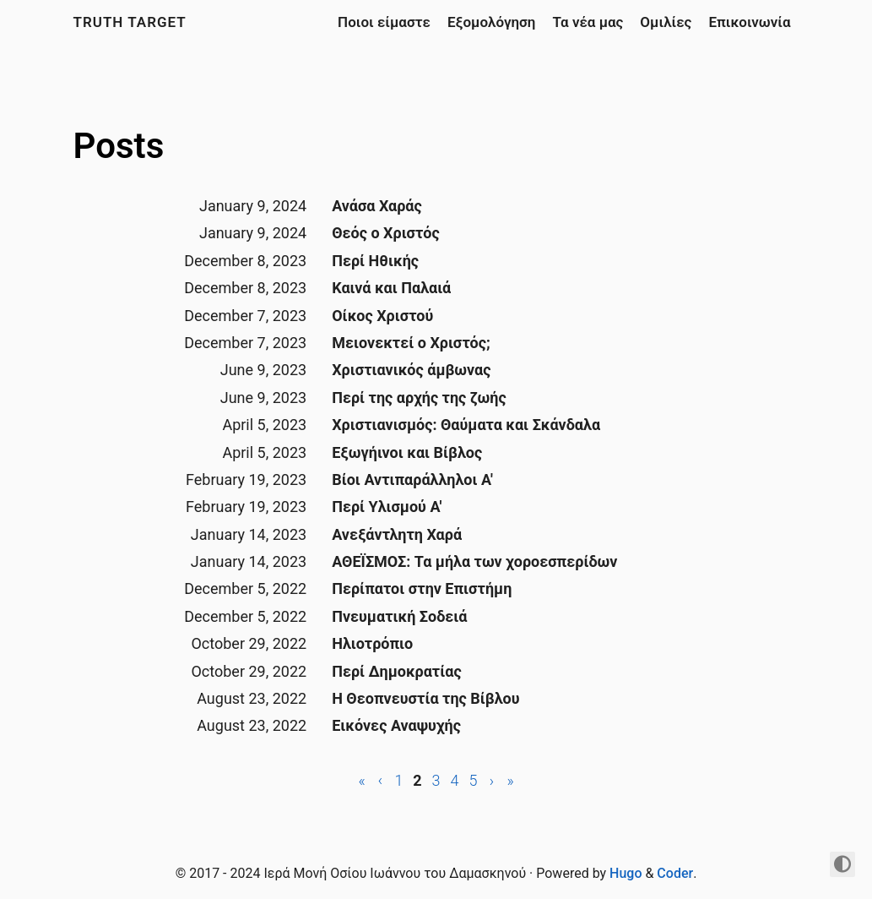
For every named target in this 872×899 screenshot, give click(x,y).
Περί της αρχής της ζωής (419, 397)
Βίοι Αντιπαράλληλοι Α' (412, 479)
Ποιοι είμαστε (384, 22)
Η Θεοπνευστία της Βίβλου (425, 698)
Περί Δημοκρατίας (396, 671)
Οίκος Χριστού (382, 315)
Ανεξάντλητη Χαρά (397, 534)
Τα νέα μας (587, 22)
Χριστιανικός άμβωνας (411, 370)
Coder (675, 873)
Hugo (625, 873)
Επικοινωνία (749, 22)
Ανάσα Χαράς (377, 206)
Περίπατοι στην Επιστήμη (422, 588)
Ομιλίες (665, 22)
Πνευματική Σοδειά (399, 616)
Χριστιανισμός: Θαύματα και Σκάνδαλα (466, 424)
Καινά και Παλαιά (391, 288)
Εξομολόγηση (491, 22)
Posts (119, 145)
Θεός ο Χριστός (386, 233)
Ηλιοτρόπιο (372, 643)
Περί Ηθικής (375, 261)
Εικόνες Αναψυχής (396, 725)
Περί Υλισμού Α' (386, 506)
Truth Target (130, 22)
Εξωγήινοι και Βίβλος (407, 452)
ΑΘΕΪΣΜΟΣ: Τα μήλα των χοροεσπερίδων (474, 561)
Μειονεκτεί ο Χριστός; (411, 342)
